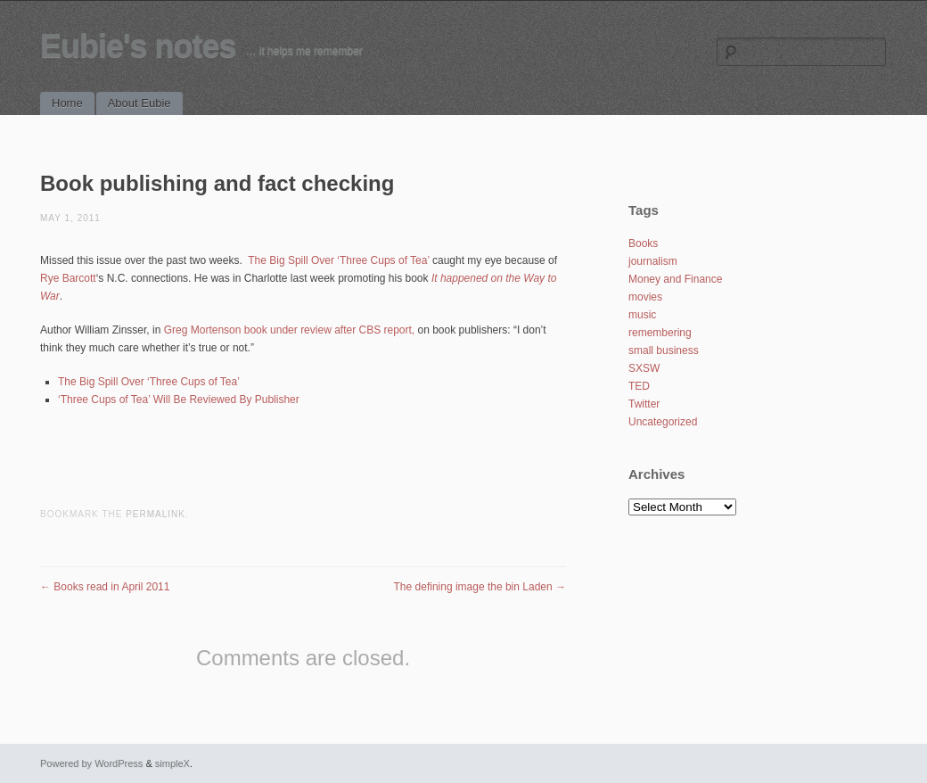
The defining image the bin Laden (480, 587)
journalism (652, 261)
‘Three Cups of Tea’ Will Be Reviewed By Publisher (178, 399)
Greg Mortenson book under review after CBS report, (289, 330)
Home (67, 103)
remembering (660, 332)
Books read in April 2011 (104, 587)
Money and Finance (675, 279)
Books (643, 243)
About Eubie (139, 103)
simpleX (172, 763)
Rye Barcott (68, 278)
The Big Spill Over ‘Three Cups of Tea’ (338, 260)
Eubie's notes (138, 46)
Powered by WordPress (91, 763)
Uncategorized (662, 422)
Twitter (644, 404)
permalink (155, 514)
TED (639, 386)
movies (645, 297)
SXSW (644, 368)
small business (663, 350)
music (642, 315)
